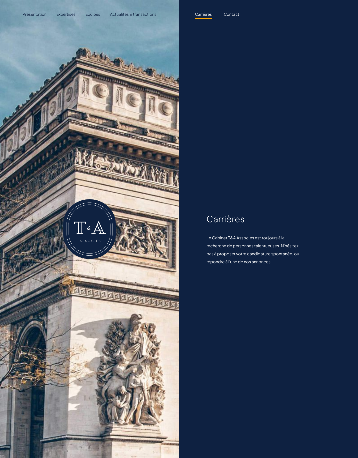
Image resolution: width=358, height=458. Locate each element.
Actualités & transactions (133, 14)
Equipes (92, 14)
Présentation (35, 14)
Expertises (66, 14)
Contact (231, 14)
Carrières (203, 14)
